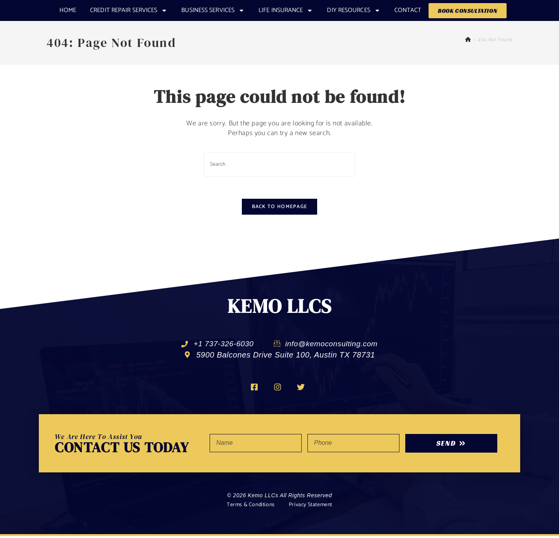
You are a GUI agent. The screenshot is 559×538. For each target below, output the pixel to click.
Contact (408, 10)
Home (67, 10)
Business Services (213, 10)
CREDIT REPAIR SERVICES (128, 10)
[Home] (468, 40)
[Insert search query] (279, 164)
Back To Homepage (279, 208)
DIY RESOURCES (353, 10)
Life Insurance (286, 10)
